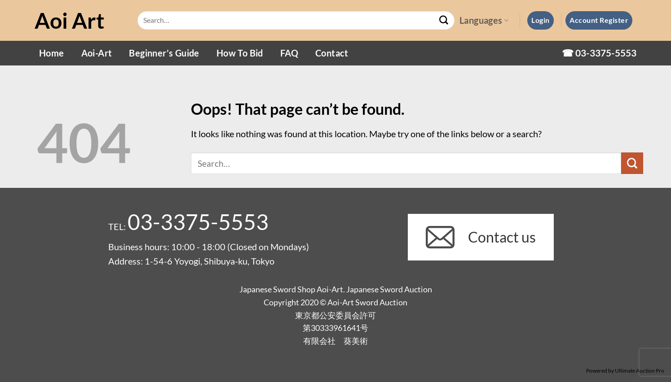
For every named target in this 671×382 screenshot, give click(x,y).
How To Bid (239, 53)
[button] (540, 20)
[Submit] (443, 20)
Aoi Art (70, 20)
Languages (483, 20)
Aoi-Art (96, 53)
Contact (332, 53)
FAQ (289, 53)
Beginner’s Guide (164, 53)
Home (51, 53)
